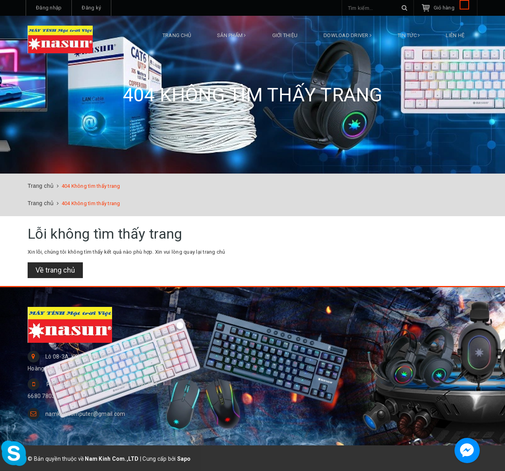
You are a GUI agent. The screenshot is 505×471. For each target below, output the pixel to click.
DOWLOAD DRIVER (348, 35)
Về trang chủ (55, 270)
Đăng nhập (49, 8)
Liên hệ (455, 35)
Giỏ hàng (451, 8)
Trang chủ (177, 35)
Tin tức (409, 35)
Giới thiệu (285, 35)
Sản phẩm (231, 35)
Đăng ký (91, 8)
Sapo (184, 459)
